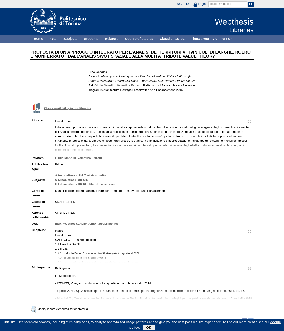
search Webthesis (221, 3)
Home (38, 39)
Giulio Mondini (104, 85)
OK (148, 328)
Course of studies (139, 39)
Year (53, 39)
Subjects (70, 39)
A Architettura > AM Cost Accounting (81, 175)
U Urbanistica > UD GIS (71, 180)
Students (91, 39)
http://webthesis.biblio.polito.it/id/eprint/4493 (87, 223)
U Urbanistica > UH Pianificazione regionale (86, 184)
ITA (187, 3)
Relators (111, 39)
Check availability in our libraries (67, 108)
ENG (178, 3)
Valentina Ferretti (129, 85)
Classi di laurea (172, 39)
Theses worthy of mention (211, 39)
